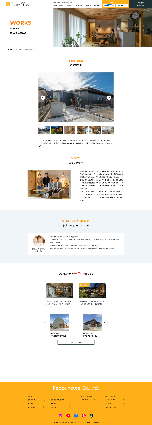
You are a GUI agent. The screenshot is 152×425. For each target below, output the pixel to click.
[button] (43, 98)
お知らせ (53, 403)
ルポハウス (84, 400)
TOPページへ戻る (81, 342)
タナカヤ (108, 403)
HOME (10, 49)
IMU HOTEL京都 (110, 407)
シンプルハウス (110, 400)
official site (86, 396)
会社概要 (96, 5)
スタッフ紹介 (78, 5)
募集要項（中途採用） (58, 400)
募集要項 (88, 5)
